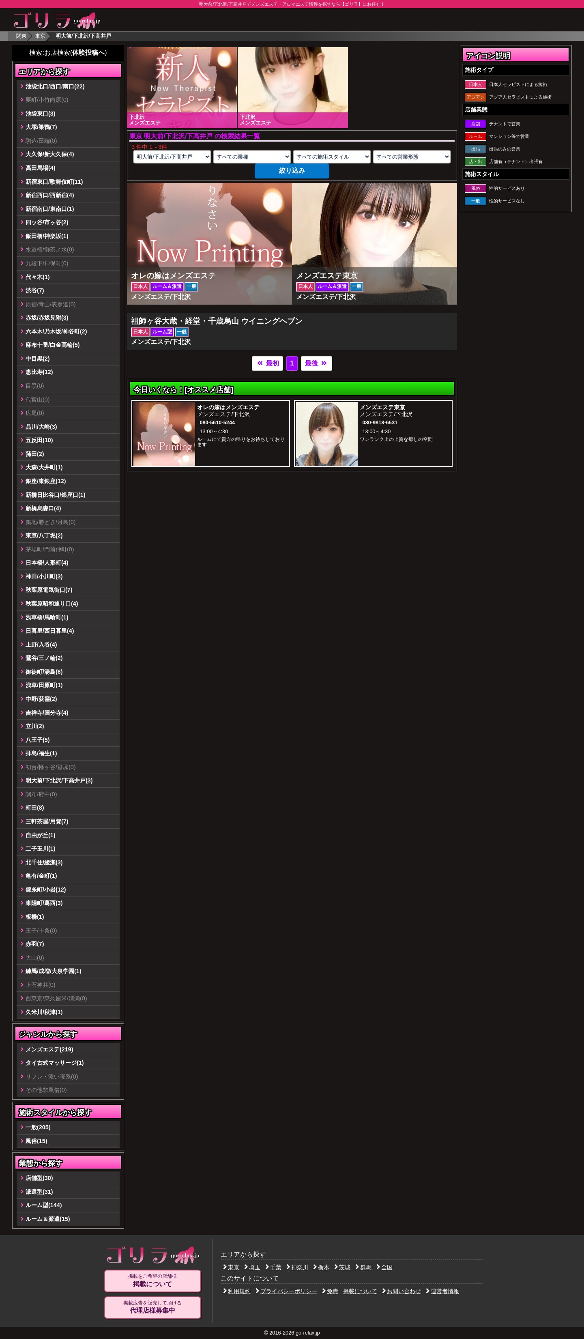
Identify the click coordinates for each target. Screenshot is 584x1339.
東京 (40, 36)
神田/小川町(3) (44, 576)
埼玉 (252, 1267)
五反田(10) (39, 440)
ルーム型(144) (44, 1205)
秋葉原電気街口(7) (49, 590)
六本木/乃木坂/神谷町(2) (56, 331)
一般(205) (38, 1127)
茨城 (342, 1267)
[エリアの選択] (172, 156)
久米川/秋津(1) (44, 1012)
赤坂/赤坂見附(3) (47, 317)
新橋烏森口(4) (43, 508)
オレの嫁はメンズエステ (228, 407)
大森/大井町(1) (44, 467)
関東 (21, 36)
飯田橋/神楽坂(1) (47, 236)
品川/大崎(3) (41, 426)
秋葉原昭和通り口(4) (52, 603)
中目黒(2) (38, 358)
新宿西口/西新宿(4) (50, 195)
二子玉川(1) (41, 848)
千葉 (273, 1267)
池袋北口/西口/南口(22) (55, 86)
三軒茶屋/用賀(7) (47, 821)
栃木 (321, 1267)
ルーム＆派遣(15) (48, 1219)
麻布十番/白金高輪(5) (53, 345)
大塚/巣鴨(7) (41, 127)
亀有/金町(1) (41, 876)
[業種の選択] (252, 156)
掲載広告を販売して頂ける (152, 1307)
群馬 (363, 1267)
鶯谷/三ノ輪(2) (44, 658)
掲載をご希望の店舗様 (152, 1280)
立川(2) (35, 726)
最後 (316, 363)
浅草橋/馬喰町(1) (47, 617)
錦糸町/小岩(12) (46, 889)
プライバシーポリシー (286, 1291)
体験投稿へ (88, 52)
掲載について (360, 1291)
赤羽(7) (35, 944)
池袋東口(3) (41, 113)
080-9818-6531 (379, 422)
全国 (384, 1267)
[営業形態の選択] (412, 156)
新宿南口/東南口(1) (50, 209)
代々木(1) (38, 277)
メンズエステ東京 (382, 407)
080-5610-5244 (217, 422)
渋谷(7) (35, 290)
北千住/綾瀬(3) (44, 862)
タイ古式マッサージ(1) (55, 1063)
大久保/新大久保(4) (50, 154)
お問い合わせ (401, 1291)
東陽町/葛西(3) (44, 903)
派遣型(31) (39, 1192)
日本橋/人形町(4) (47, 562)
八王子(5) (38, 740)
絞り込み (292, 170)
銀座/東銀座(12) (46, 481)
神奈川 (297, 1267)
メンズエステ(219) (49, 1049)
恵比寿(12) (39, 372)
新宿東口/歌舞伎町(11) (54, 181)
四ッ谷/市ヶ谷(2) (47, 222)
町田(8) (35, 807)
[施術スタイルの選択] (332, 156)
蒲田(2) (35, 454)
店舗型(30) (39, 1178)
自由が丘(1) (41, 835)
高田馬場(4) (41, 168)
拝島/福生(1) (41, 753)
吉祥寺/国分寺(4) (47, 712)
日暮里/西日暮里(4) (50, 631)
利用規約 (237, 1291)
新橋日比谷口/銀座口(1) (56, 495)
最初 (267, 363)
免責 (330, 1291)
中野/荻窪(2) (41, 699)
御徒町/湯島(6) (44, 671)
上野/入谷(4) (41, 644)
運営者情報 (442, 1291)
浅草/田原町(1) (44, 685)
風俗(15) (36, 1141)
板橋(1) (35, 916)
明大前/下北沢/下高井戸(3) (59, 780)
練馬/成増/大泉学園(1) (54, 971)
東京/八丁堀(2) (44, 535)
